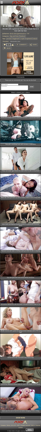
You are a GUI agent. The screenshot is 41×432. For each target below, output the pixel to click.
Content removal (25, 425)
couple (22, 38)
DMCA (33, 425)
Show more (20, 418)
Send (31, 86)
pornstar (8, 38)
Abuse (8, 48)
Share (34, 44)
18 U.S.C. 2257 (15, 425)
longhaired (28, 38)
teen (17, 36)
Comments (23, 44)
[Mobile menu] (1, 2)
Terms (8, 425)
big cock (12, 36)
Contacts (3, 425)
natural (35, 38)
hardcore (22, 36)
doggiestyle (15, 38)
